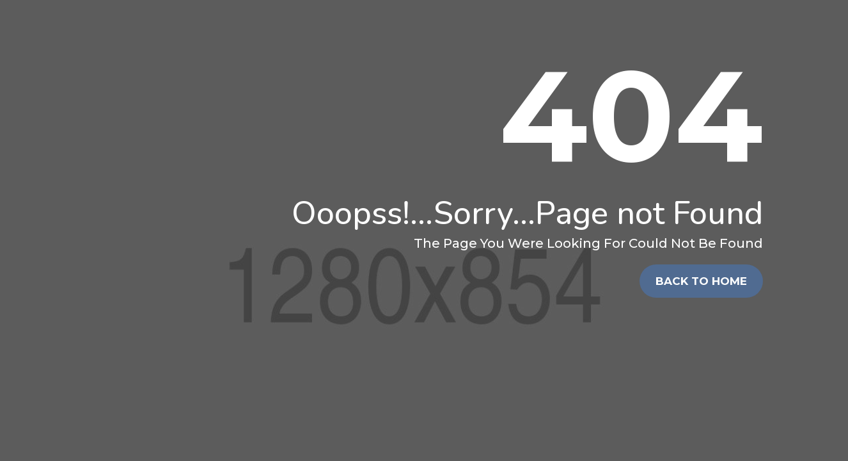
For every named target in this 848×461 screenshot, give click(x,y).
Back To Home (701, 281)
